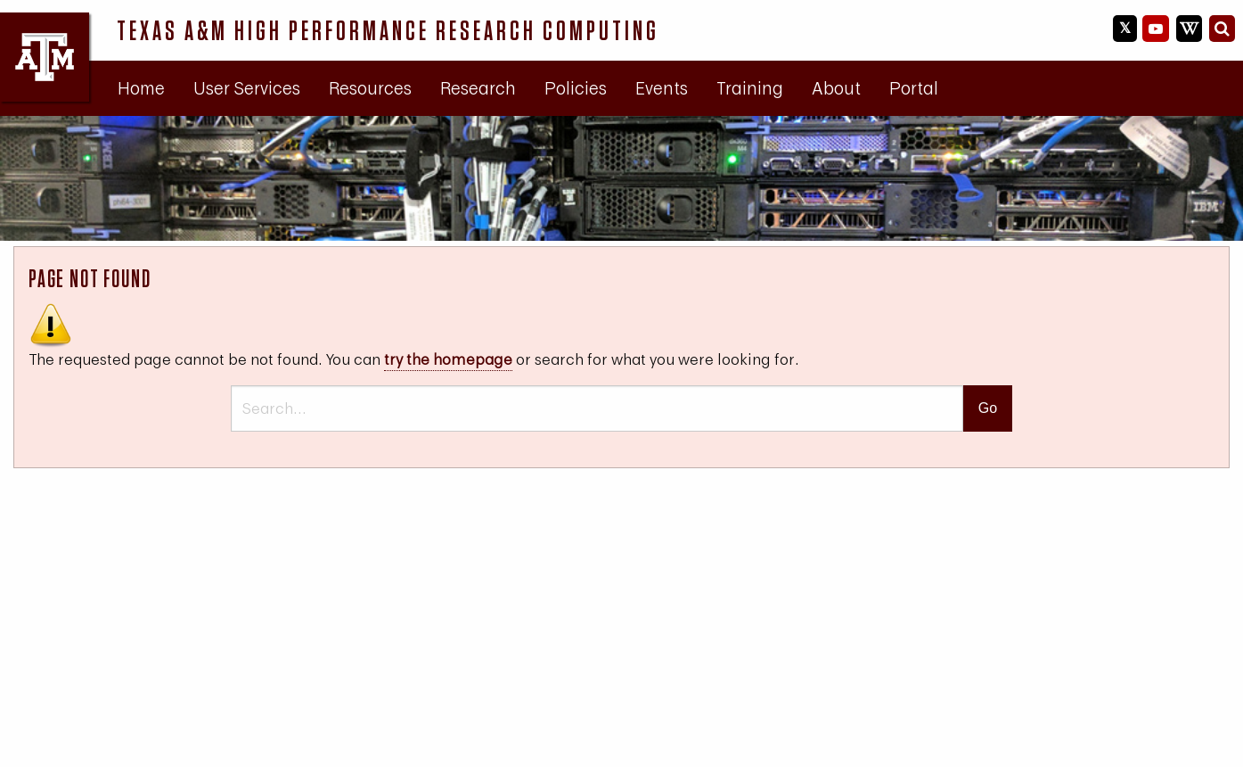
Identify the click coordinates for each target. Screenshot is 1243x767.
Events (661, 88)
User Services (246, 88)
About (836, 88)
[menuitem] (141, 88)
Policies (575, 88)
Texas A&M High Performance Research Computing (388, 30)
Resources (370, 88)
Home (141, 88)
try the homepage (448, 359)
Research (478, 88)
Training (749, 88)
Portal (913, 88)
